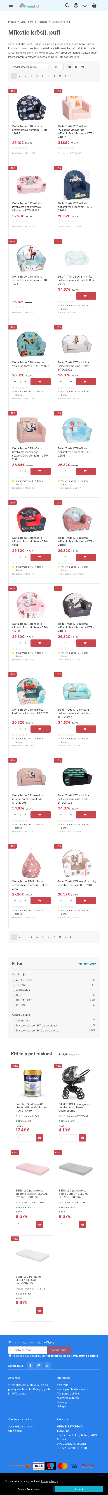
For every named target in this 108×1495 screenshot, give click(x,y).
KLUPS (20, 1005)
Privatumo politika (68, 1393)
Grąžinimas (15, 1430)
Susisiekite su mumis (21, 1426)
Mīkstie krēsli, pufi (61, 21)
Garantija (62, 1402)
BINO (19, 995)
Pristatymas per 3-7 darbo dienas (37, 1025)
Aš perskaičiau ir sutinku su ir (55, 1355)
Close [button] (101, 1475)
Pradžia (12, 21)
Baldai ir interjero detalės (34, 21)
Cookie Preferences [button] (29, 1489)
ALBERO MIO (24, 980)
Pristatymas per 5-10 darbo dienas (37, 1030)
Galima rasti (23, 1020)
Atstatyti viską (87, 964)
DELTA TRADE (25, 1000)
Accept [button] (79, 1489)
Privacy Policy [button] (49, 1481)
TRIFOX (21, 985)
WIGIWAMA (23, 990)
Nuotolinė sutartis (68, 1398)
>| (71, 75)
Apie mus (62, 1385)
